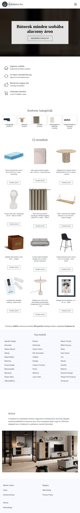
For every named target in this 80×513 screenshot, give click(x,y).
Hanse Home (68, 345)
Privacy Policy (48, 485)
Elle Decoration (49, 349)
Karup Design (49, 357)
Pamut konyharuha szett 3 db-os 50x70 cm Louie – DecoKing (13, 172)
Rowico (27, 341)
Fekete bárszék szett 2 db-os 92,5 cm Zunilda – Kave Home (66, 259)
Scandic (8, 361)
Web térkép (47, 480)
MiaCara (27, 365)
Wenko (26, 357)
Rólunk (5, 493)
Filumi (46, 361)
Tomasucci (67, 368)
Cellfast (27, 353)
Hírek (5, 480)
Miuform (66, 361)
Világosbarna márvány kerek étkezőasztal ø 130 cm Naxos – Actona (66, 172)
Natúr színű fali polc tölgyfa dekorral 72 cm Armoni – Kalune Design (66, 215)
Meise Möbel (9, 353)
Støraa (26, 349)
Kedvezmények (8, 485)
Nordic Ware (67, 365)
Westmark (8, 345)
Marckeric (8, 365)
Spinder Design (10, 341)
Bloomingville (29, 361)
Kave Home (67, 349)
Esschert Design (50, 365)
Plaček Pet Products (28, 370)
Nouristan (66, 341)
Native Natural (49, 345)
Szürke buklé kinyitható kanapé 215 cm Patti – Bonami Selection (40, 259)
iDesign (7, 357)
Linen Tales (9, 368)
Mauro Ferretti (49, 341)
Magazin (46, 476)
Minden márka (8, 476)
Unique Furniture (69, 357)
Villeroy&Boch (49, 368)
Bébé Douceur (29, 345)
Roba (7, 349)
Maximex (66, 353)
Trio (45, 353)
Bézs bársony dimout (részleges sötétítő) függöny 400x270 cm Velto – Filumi (40, 215)
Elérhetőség (7, 498)
